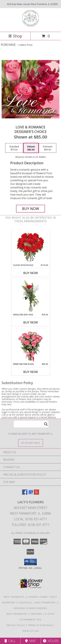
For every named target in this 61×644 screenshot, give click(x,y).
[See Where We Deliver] (30, 442)
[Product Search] (31, 424)
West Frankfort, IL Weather (24, 613)
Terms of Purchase (40, 625)
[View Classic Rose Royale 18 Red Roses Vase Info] (30, 246)
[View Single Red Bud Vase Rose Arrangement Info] (30, 296)
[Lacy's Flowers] (30, 27)
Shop (15, 36)
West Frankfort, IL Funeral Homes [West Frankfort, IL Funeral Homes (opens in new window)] (26, 596)
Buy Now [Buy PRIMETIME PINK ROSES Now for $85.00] (30, 372)
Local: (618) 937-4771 (30, 519)
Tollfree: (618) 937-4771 (30, 525)
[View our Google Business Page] (30, 493)
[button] (30, 562)
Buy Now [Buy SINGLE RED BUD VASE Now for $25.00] (30, 322)
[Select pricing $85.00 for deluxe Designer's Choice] (31, 148)
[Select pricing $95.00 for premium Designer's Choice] (47, 148)
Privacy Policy (16, 625)
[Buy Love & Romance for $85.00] (30, 209)
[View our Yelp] (36, 493)
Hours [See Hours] (51, 641)
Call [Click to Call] (10, 641)
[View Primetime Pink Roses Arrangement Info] (30, 345)
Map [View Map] (30, 641)
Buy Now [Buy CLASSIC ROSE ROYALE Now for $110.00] (30, 273)
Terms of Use (30, 630)
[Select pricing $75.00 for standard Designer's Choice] (14, 148)
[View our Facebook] (24, 493)
